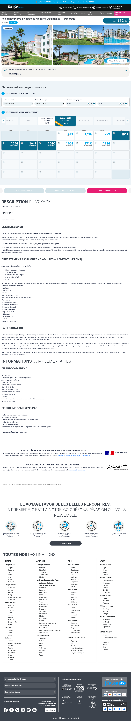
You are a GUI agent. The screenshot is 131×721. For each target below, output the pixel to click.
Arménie (74, 623)
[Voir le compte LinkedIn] (34, 710)
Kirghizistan (75, 628)
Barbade (42, 590)
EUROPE (8, 561)
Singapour (74, 582)
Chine (73, 608)
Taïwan (73, 617)
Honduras (42, 609)
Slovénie (11, 657)
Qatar (104, 647)
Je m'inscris (50, 710)
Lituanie (10, 635)
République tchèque (14, 597)
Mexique (42, 577)
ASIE (70, 561)
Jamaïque (42, 611)
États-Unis (42, 570)
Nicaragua (43, 618)
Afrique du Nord (105, 565)
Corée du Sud (75, 610)
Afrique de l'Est (105, 595)
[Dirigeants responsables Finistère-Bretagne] (79, 702)
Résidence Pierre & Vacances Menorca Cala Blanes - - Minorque (38, 18)
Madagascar (107, 624)
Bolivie (41, 641)
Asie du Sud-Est (73, 565)
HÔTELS (101, 13)
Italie (9, 577)
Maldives (74, 597)
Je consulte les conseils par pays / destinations (73, 456)
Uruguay (42, 655)
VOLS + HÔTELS (90, 13)
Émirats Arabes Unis (110, 637)
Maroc (105, 572)
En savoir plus (65, 543)
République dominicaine (47, 623)
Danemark (11, 608)
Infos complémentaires (65, 191)
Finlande (11, 610)
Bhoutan (74, 592)
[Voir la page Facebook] (6, 710)
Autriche (10, 590)
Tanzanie (106, 603)
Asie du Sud (72, 589)
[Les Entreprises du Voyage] (92, 688)
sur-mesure (23, 87)
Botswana (106, 583)
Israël (104, 640)
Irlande (10, 612)
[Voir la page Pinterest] (17, 710)
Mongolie (74, 615)
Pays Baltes (9, 627)
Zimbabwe (106, 592)
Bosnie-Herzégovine (14, 643)
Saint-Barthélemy (45, 625)
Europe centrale (10, 585)
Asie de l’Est (72, 605)
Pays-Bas (11, 620)
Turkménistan (75, 633)
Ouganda (106, 601)
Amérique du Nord (43, 565)
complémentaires (36, 361)
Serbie (10, 655)
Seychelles (106, 627)
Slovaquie (11, 600)
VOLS (83, 13)
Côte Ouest (44, 575)
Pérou (41, 653)
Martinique (43, 614)
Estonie (10, 630)
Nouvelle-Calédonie (77, 648)
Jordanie (106, 642)
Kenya (105, 598)
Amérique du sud (43, 636)
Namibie (105, 590)
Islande (10, 615)
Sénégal (105, 614)
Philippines (75, 579)
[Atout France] (79, 688)
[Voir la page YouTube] (23, 710)
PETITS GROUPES (17, 13)
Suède (10, 624)
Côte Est (43, 572)
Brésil (41, 643)
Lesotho (105, 588)
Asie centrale (73, 620)
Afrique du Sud (108, 581)
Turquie (10, 660)
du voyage (26, 201)
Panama (42, 621)
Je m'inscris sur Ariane (77, 470)
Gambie (105, 611)
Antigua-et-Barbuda (46, 583)
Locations (11, 484)
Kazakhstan (75, 625)
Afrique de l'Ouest (106, 606)
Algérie (105, 568)
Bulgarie (10, 646)
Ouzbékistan (75, 630)
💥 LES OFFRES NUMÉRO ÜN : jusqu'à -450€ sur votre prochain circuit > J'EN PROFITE (65, 2)
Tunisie (105, 575)
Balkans (8, 638)
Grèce (10, 575)
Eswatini (106, 585)
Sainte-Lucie (43, 633)
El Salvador (43, 600)
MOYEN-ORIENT (106, 632)
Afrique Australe (106, 578)
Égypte (105, 570)
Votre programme (24, 191)
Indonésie (74, 572)
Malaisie (74, 577)
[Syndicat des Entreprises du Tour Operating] (67, 702)
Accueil (5, 484)
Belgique (11, 605)
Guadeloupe (43, 604)
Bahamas (42, 588)
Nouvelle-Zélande (77, 650)
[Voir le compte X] (11, 710)
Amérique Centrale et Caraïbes (47, 580)
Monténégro (12, 650)
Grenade (42, 602)
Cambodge (75, 570)
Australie (74, 641)
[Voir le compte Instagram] (29, 710)
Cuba (41, 595)
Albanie (10, 641)
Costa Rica (43, 592)
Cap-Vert (106, 609)
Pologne (10, 595)
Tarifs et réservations (107, 191)
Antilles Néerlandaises (47, 585)
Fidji (72, 643)
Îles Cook (74, 646)
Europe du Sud (10, 565)
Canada (42, 568)
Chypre (10, 568)
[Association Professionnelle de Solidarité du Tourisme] (67, 688)
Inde (72, 595)
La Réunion (106, 622)
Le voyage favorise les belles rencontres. (65, 510)
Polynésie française (78, 653)
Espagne (18, 484)
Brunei (73, 568)
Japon (73, 612)
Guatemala (43, 607)
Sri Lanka (74, 602)
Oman (105, 645)
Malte (10, 579)
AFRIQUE (103, 561)
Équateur (42, 650)
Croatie (10, 648)
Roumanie (11, 653)
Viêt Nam (74, 587)
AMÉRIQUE (40, 561)
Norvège (10, 617)
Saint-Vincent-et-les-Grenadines (50, 630)
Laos (72, 575)
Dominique (43, 597)
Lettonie (10, 633)
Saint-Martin (43, 628)
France (10, 572)
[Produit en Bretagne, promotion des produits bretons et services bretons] (92, 702)
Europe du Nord (10, 602)
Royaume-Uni (12, 622)
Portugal (11, 582)
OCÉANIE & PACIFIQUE (76, 638)
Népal (73, 600)
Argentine (42, 638)
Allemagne (11, 588)
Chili (40, 646)
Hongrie (10, 592)
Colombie (42, 648)
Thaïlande (74, 584)
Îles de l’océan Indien (107, 617)
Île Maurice (106, 620)
